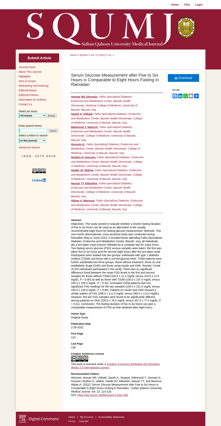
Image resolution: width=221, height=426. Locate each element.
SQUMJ (83, 55)
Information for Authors (32, 99)
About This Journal (30, 71)
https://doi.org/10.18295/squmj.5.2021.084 (102, 395)
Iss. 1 (111, 55)
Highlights (25, 76)
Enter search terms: (30, 125)
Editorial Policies (29, 95)
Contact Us (25, 104)
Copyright (83, 421)
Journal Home (27, 67)
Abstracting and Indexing (34, 85)
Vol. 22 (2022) (98, 55)
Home (73, 55)
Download (183, 78)
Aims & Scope (27, 81)
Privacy (72, 421)
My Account (87, 417)
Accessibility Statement (111, 417)
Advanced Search (29, 147)
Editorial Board (28, 90)
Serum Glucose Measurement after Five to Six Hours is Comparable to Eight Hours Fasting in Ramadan (115, 80)
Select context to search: (33, 135)
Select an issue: (28, 111)
